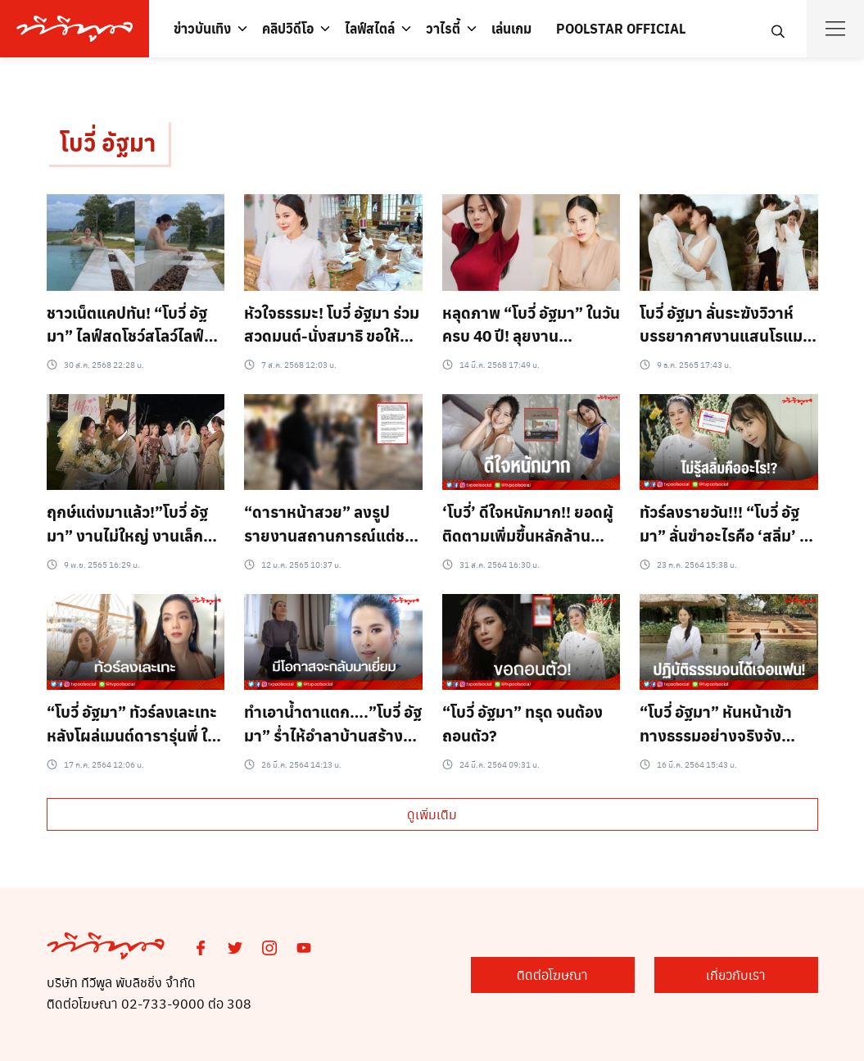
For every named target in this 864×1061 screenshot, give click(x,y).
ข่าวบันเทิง (202, 28)
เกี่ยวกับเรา (736, 974)
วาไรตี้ (443, 28)
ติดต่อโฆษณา (552, 974)
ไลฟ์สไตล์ (370, 28)
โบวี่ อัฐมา (108, 142)
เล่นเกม (511, 28)
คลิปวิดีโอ (288, 28)
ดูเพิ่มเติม (432, 814)
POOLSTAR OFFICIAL (620, 28)
